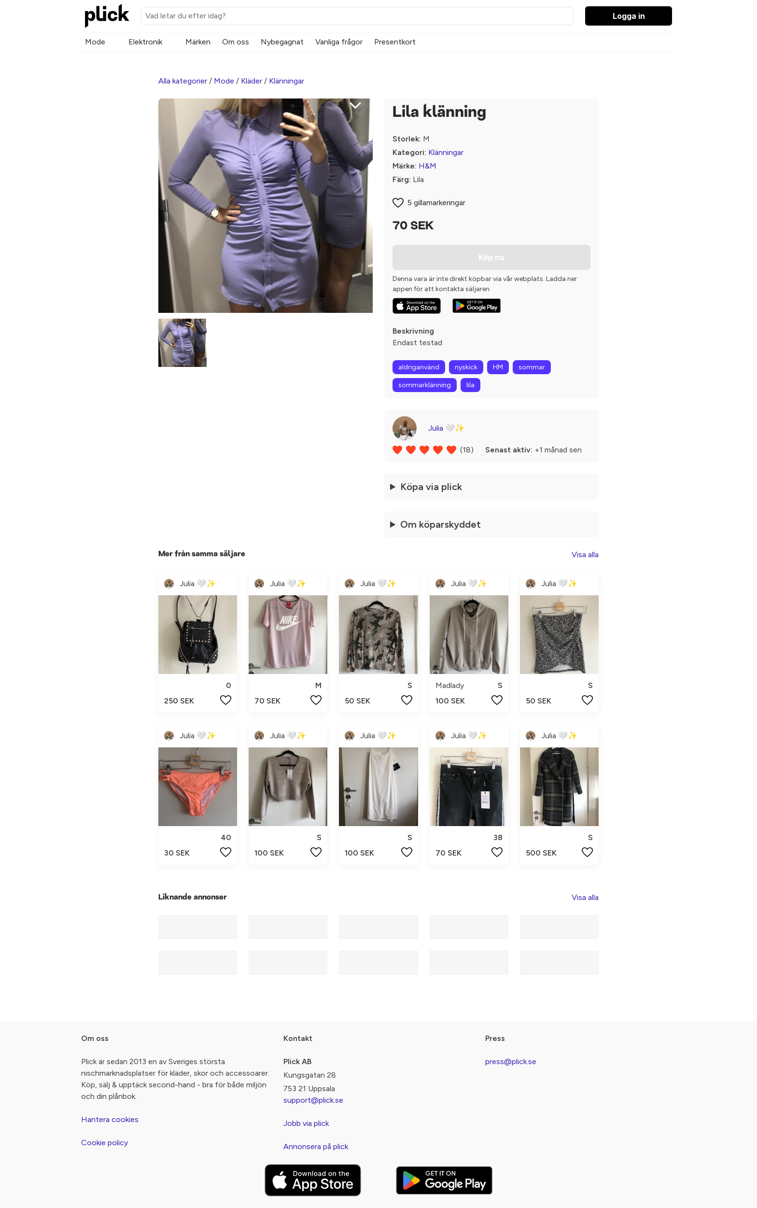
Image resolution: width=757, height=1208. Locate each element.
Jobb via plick (306, 1123)
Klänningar (286, 80)
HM (498, 367)
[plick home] (107, 16)
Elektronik (145, 41)
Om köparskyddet (440, 524)
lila (470, 385)
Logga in (629, 16)
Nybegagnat (282, 41)
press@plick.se (510, 1061)
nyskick (466, 367)
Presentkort (395, 41)
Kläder (251, 80)
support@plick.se (313, 1100)
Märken (197, 41)
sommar (532, 367)
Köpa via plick (431, 486)
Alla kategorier (182, 80)
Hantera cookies (110, 1119)
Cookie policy (104, 1142)
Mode (95, 41)
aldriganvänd (418, 367)
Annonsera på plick (315, 1146)
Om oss (235, 41)
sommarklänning (424, 385)
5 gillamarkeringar (436, 202)
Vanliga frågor (339, 41)
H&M (427, 165)
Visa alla (585, 554)
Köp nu (491, 257)
